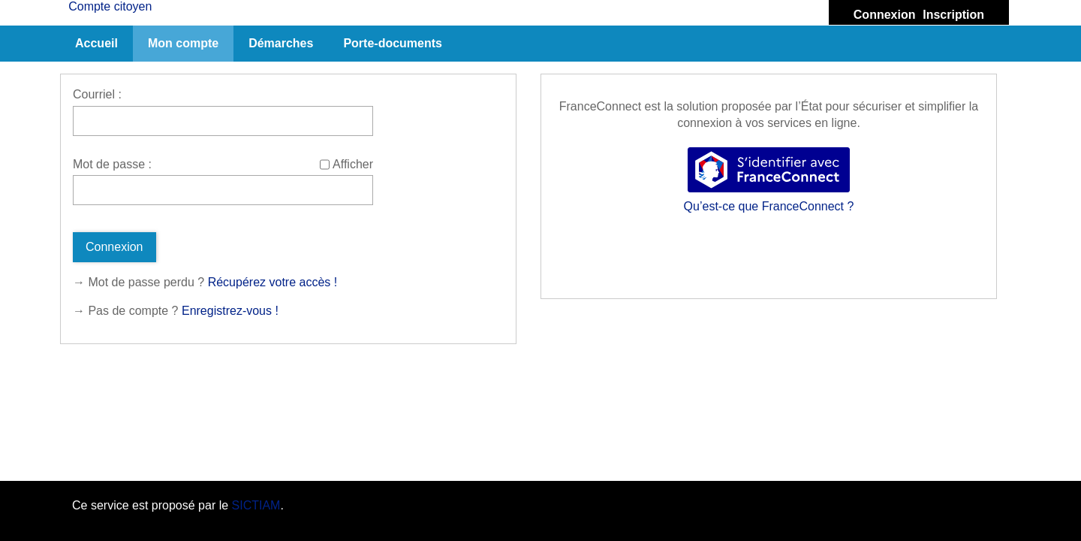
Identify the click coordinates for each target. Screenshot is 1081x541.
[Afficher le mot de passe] (325, 164)
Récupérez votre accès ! (273, 282)
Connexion (885, 14)
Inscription (953, 14)
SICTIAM (256, 505)
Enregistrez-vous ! (230, 310)
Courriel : (97, 94)
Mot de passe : (112, 164)
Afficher (353, 164)
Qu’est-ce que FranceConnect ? (769, 206)
